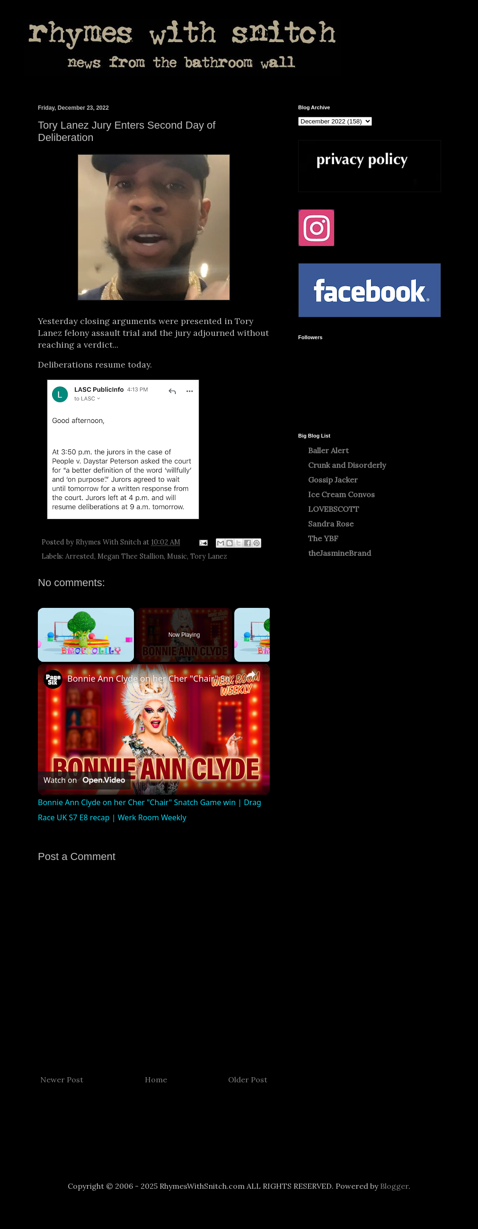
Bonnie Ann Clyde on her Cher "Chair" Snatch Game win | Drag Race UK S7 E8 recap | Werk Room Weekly (152, 678)
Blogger (394, 1186)
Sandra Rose (331, 523)
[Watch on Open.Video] (84, 781)
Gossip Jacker (333, 479)
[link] (53, 679)
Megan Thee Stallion (130, 556)
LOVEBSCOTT (333, 509)
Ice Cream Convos (341, 494)
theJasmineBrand (339, 553)
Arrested (79, 556)
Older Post (247, 1079)
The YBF (323, 538)
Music (177, 556)
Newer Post (61, 1079)
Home (156, 1079)
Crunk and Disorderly (347, 465)
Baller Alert (328, 450)
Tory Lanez (208, 556)
